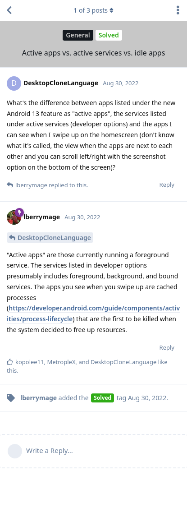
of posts (93, 10)
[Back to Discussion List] (9, 10)
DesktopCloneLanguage (54, 237)
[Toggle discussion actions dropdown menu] (178, 10)
